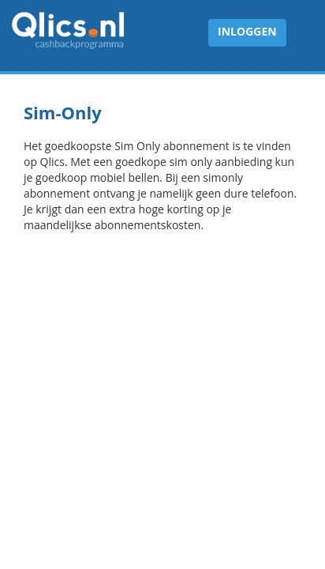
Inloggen (247, 31)
